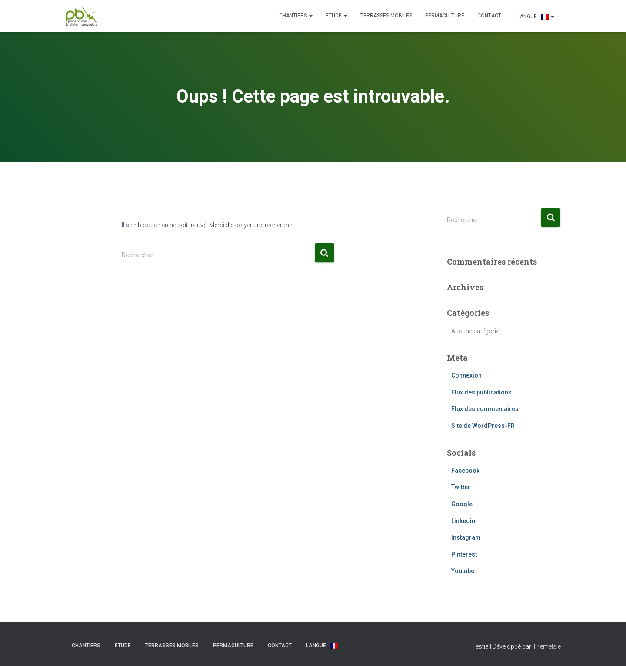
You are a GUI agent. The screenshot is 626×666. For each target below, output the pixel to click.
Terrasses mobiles (386, 16)
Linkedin (463, 520)
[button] (310, 16)
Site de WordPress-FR (483, 425)
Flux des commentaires (485, 408)
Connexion (466, 375)
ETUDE (336, 16)
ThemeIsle (547, 646)
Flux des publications (481, 392)
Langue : (535, 16)
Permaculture (444, 16)
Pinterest (464, 554)
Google (462, 503)
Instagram (466, 537)
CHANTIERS (296, 16)
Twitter (460, 487)
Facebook (465, 470)
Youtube (462, 570)
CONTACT (489, 16)
